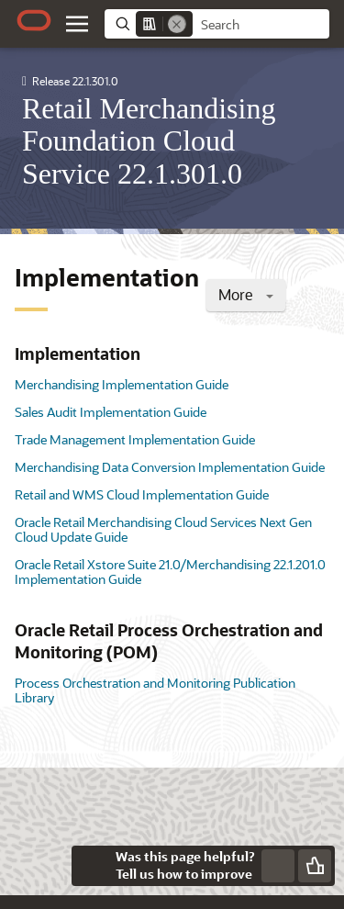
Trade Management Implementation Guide (135, 439)
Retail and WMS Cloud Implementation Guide (142, 494)
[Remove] (177, 24)
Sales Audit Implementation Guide (110, 412)
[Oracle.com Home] (34, 20)
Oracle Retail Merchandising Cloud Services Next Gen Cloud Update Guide (163, 529)
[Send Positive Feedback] (314, 865)
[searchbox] (261, 24)
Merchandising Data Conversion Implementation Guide (170, 467)
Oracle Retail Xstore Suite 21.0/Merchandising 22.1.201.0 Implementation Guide (170, 572)
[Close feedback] (91, 865)
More (245, 294)
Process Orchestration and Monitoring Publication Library (155, 690)
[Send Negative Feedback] (277, 865)
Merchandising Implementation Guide (121, 384)
